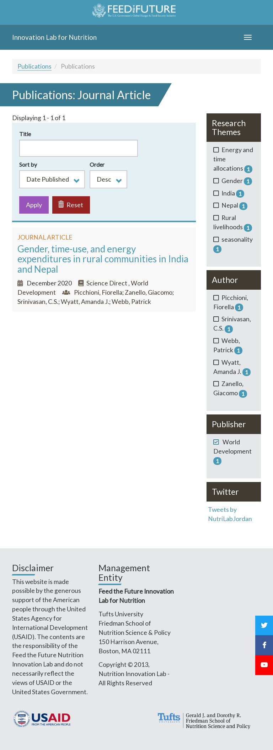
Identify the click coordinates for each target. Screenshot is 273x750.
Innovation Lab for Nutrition (54, 37)
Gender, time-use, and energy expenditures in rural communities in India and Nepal (102, 259)
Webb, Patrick (131, 301)
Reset (71, 205)
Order (97, 164)
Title (25, 133)
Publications (34, 66)
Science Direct (107, 283)
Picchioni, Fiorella (98, 292)
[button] (52, 179)
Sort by (28, 164)
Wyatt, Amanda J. (85, 301)
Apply (34, 205)
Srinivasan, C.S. (37, 301)
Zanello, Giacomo (148, 292)
